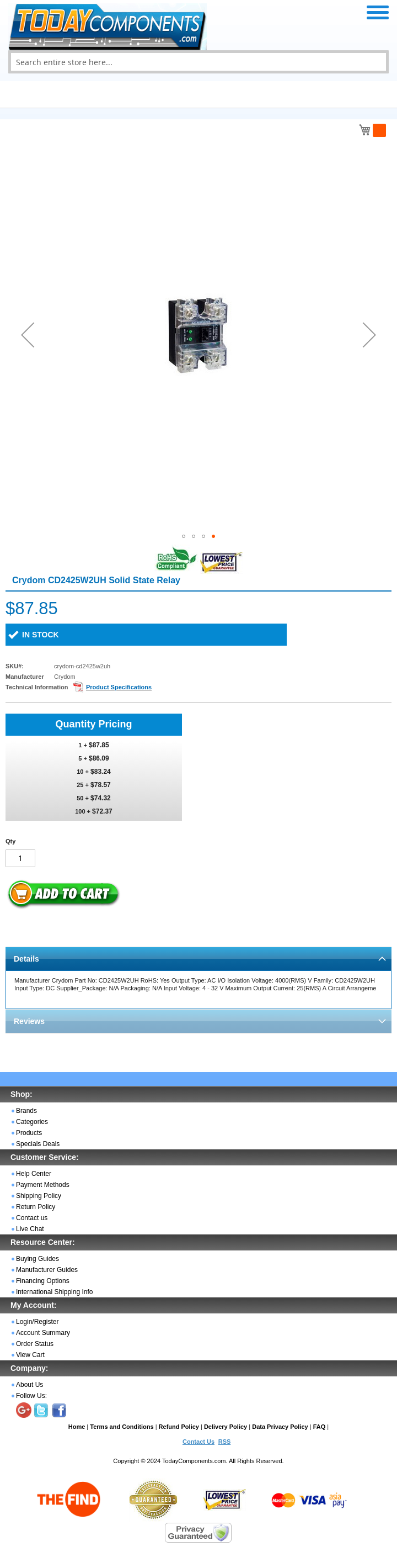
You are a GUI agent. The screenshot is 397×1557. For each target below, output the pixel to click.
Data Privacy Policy (280, 1426)
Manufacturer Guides (47, 1270)
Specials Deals (38, 1144)
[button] (28, 334)
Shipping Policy (38, 1196)
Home (76, 1426)
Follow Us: (31, 1396)
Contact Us (198, 1441)
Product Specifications (119, 687)
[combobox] (198, 61)
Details (26, 958)
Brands (26, 1111)
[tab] (198, 958)
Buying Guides (37, 1259)
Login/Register (37, 1322)
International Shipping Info (54, 1292)
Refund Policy (179, 1426)
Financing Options (42, 1281)
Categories (32, 1122)
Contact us (31, 1218)
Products (29, 1133)
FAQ (319, 1426)
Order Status (34, 1344)
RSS (224, 1441)
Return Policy (35, 1207)
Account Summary (43, 1333)
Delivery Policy (225, 1426)
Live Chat (30, 1229)
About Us (29, 1385)
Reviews (29, 1021)
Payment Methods (42, 1185)
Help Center (33, 1174)
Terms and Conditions (121, 1426)
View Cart (30, 1355)
